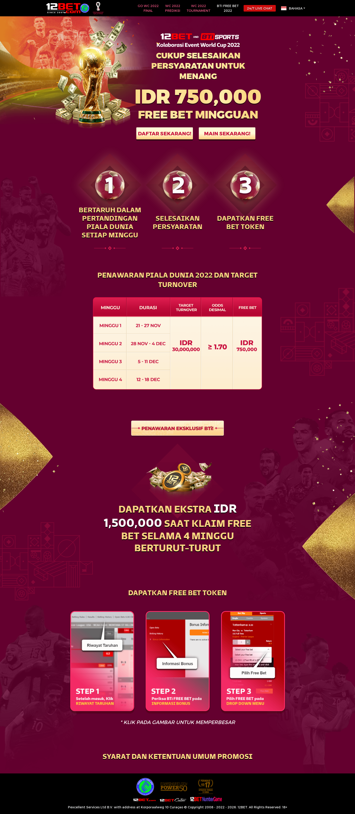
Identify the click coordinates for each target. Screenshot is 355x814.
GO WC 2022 (148, 8)
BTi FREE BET (228, 8)
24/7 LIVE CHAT (259, 8)
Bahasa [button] (291, 8)
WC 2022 (172, 8)
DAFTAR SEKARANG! (164, 133)
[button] (177, 757)
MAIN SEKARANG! (227, 133)
